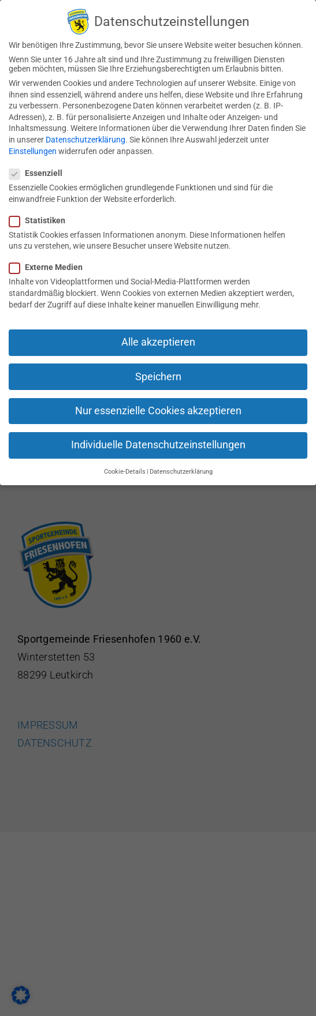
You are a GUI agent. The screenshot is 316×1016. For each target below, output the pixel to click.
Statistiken (42, 218)
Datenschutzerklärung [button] (181, 470)
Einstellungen (33, 148)
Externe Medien (50, 265)
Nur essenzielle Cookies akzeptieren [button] (158, 408)
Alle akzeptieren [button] (158, 340)
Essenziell (40, 171)
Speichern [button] (158, 374)
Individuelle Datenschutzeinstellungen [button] (158, 443)
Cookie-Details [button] (125, 470)
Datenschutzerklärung (85, 138)
